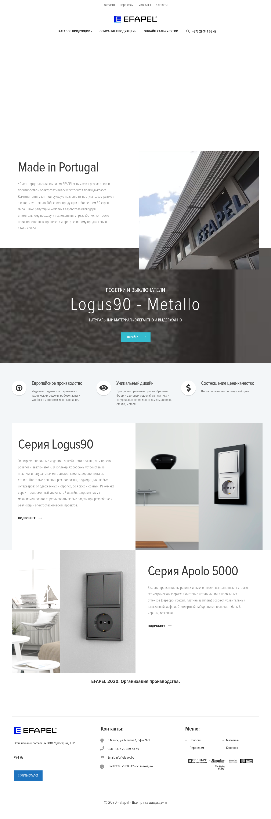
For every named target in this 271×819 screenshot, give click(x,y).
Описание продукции (117, 31)
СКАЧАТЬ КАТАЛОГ (28, 785)
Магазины (144, 5)
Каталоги (109, 5)
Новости (195, 750)
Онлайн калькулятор (161, 31)
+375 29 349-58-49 (204, 31)
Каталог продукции (74, 31)
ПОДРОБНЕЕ (30, 527)
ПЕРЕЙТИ (132, 340)
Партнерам (126, 5)
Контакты (161, 5)
